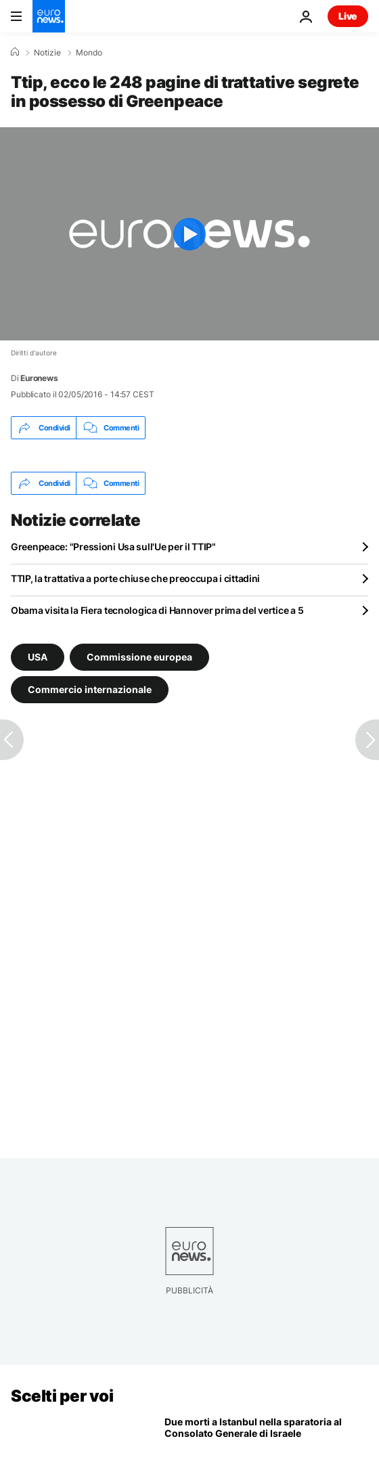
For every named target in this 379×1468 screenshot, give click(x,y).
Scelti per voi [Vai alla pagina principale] (62, 1396)
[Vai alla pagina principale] (48, 16)
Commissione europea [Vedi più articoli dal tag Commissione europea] (139, 657)
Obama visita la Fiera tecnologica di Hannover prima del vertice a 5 (157, 610)
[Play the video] (189, 233)
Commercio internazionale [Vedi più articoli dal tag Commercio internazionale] (90, 689)
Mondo (89, 53)
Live (347, 16)
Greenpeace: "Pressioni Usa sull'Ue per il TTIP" (113, 546)
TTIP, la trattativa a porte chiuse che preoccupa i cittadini (135, 578)
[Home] (15, 52)
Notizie (47, 53)
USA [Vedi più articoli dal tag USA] (37, 657)
